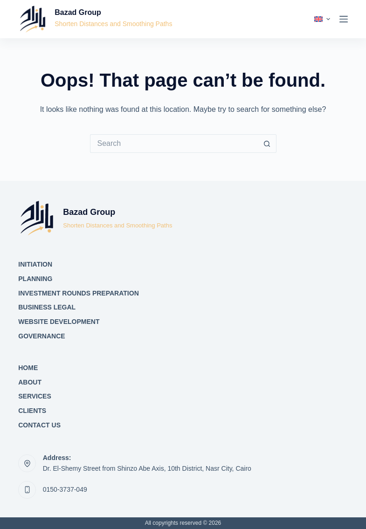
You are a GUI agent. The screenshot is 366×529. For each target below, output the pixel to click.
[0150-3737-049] (27, 490)
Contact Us (39, 425)
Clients (32, 410)
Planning (35, 278)
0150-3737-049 (65, 489)
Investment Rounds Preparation (78, 293)
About (29, 382)
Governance (41, 336)
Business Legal (47, 307)
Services (34, 396)
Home (28, 367)
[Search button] (267, 143)
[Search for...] (174, 143)
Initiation (35, 264)
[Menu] (343, 19)
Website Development (58, 321)
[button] (322, 19)
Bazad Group (78, 12)
